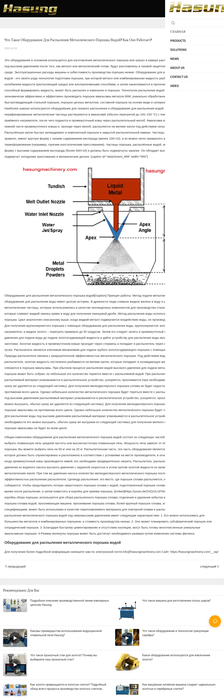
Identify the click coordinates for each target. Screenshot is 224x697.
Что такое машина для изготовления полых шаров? (176, 600)
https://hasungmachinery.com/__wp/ (194, 551)
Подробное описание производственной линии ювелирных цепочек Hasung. (69, 602)
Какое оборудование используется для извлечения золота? (176, 657)
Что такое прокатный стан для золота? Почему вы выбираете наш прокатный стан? (63, 657)
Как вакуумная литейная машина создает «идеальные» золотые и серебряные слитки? (179, 686)
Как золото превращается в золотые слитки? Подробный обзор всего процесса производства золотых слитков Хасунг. (68, 687)
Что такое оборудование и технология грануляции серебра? (175, 633)
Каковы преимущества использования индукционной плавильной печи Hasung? (66, 633)
